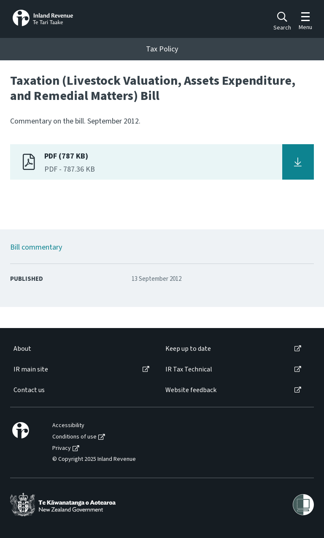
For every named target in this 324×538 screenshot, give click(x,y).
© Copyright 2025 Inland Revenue (94, 459)
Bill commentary (36, 247)
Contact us (29, 390)
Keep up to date (188, 349)
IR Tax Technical (188, 370)
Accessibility (68, 425)
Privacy (61, 448)
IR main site (31, 370)
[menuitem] (80, 349)
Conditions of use (74, 437)
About (22, 349)
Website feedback (190, 390)
